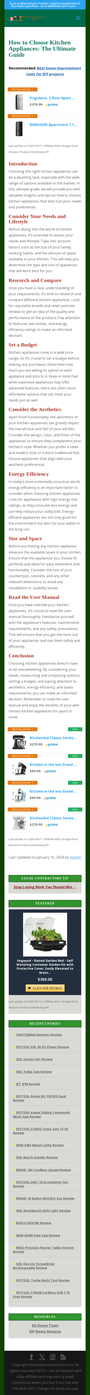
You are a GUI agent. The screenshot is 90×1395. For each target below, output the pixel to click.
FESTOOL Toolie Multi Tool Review (43, 1280)
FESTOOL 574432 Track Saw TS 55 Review (40, 1131)
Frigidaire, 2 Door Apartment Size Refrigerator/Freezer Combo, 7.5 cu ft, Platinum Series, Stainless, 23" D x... (53, 98)
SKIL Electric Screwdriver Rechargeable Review (34, 1266)
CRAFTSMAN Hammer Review (39, 1035)
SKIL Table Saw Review (34, 1072)
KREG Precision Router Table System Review (43, 1250)
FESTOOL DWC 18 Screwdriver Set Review (40, 1184)
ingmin (75, 857)
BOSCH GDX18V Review (33, 1223)
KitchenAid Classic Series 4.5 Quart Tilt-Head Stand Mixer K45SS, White (53, 818)
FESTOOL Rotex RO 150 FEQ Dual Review (39, 1098)
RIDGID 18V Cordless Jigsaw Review (43, 1170)
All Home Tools (45, 1325)
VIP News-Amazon (45, 1331)
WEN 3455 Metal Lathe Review (40, 1145)
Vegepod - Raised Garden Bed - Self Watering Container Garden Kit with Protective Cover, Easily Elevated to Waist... (45, 967)
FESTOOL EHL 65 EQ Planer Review (42, 1047)
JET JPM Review (28, 1084)
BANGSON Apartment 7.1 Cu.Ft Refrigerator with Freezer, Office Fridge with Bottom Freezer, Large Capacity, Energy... (53, 124)
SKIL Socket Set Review (34, 1059)
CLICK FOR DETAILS (47, 988)
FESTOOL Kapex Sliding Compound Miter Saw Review (41, 1114)
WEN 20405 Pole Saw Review (38, 1235)
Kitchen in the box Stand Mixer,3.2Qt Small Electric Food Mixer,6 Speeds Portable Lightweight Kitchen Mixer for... (53, 764)
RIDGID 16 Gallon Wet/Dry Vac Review (45, 1198)
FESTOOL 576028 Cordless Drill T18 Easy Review (41, 1294)
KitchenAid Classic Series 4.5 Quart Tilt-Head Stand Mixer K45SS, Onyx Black (53, 738)
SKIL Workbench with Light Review (43, 1211)
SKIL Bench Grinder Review (37, 1157)
